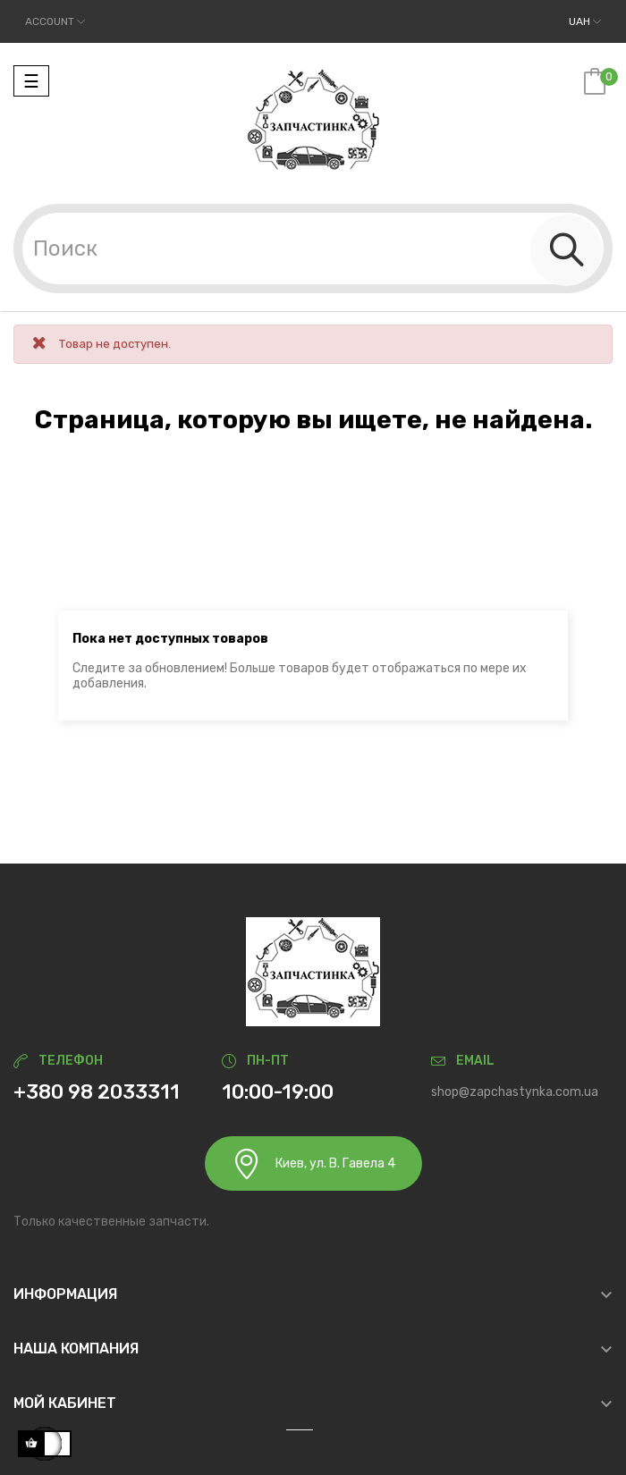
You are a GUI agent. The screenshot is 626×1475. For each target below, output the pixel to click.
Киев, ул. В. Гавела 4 (313, 1163)
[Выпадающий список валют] (585, 21)
